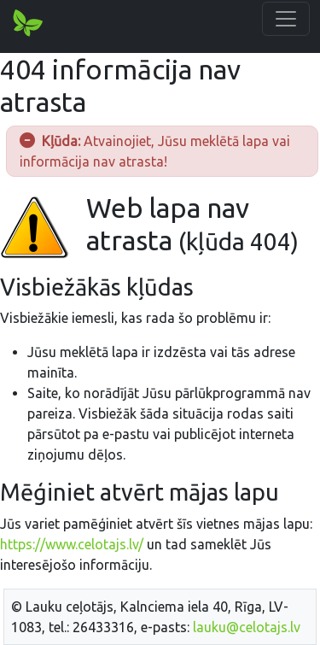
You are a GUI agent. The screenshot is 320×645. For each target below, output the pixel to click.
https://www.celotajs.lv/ (71, 544)
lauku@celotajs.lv (246, 627)
